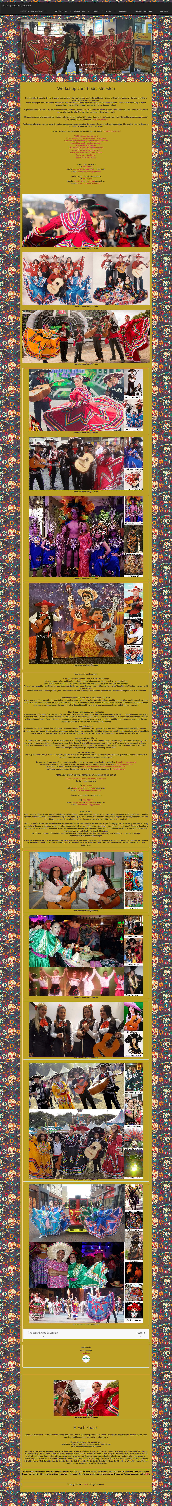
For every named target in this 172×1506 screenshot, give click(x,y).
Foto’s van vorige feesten (86, 155)
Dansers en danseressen (86, 145)
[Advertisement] (86, 1500)
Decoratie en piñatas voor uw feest (86, 150)
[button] (43, 1334)
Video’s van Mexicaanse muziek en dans (86, 153)
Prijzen (108, 11)
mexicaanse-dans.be (112, 131)
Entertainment (79, 11)
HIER (147, 1474)
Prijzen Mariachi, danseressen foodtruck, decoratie (86, 138)
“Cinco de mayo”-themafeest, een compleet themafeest (86, 141)
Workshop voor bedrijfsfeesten (16, 5)
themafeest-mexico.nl (123, 764)
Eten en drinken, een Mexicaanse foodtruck (86, 148)
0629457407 (78, 181)
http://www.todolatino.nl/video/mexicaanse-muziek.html (104, 767)
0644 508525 (90, 169)
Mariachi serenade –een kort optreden (86, 143)
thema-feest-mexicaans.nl (126, 762)
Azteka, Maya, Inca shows (86, 157)
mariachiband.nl (119, 769)
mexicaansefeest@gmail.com (89, 172)
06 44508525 (90, 181)
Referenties (123, 11)
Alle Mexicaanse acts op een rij (86, 136)
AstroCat (84, 1485)
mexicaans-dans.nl (100, 119)
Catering (95, 11)
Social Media (86, 1348)
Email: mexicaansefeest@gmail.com (33, 11)
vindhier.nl (86, 1353)
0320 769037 (87, 167)
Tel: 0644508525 (60, 11)
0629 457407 (78, 169)
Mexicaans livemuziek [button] (143, 11)
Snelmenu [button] (164, 11)
